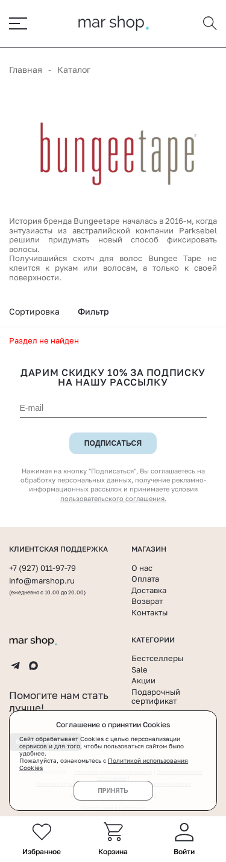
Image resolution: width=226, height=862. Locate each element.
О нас (141, 568)
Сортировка (34, 311)
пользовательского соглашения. (113, 498)
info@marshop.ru (42, 580)
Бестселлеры (157, 658)
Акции (143, 680)
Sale (139, 669)
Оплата (145, 578)
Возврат (147, 601)
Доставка (148, 590)
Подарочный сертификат (155, 696)
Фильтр (93, 311)
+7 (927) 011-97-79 (42, 568)
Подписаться (113, 443)
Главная (25, 69)
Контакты (149, 612)
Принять (113, 790)
